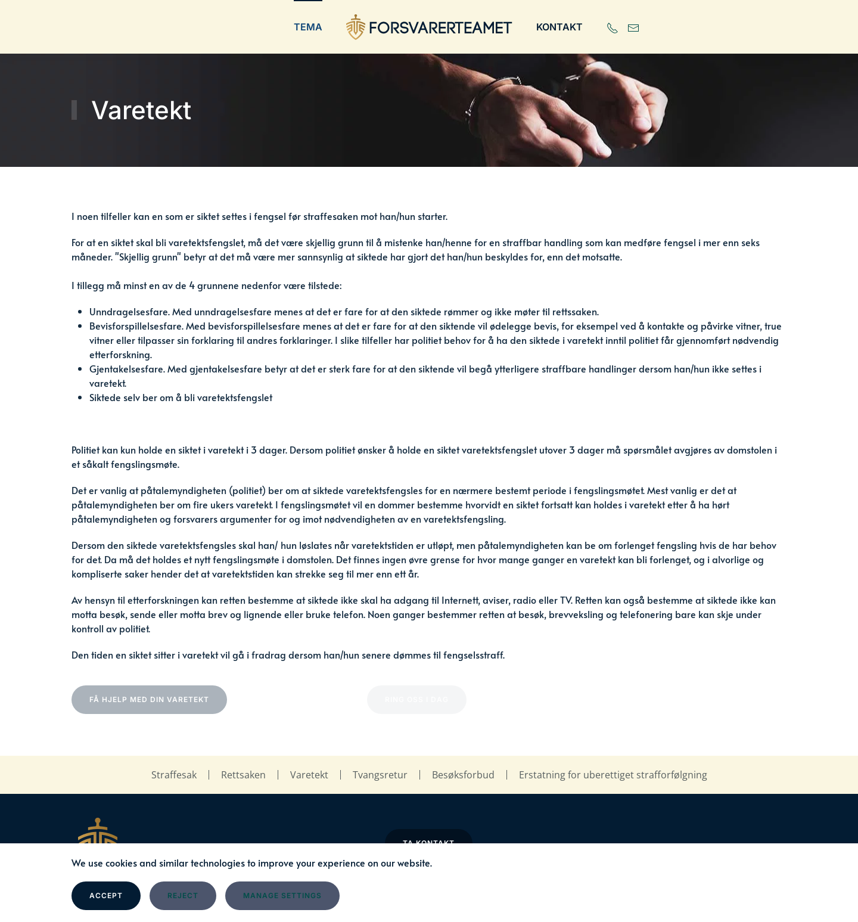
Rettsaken (243, 774)
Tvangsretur (380, 774)
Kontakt (559, 27)
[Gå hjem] (429, 27)
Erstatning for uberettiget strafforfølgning (613, 774)
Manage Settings (282, 895)
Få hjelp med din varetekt (149, 699)
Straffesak (174, 774)
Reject (182, 895)
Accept (106, 895)
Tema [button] (308, 27)
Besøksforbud (463, 774)
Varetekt (309, 774)
